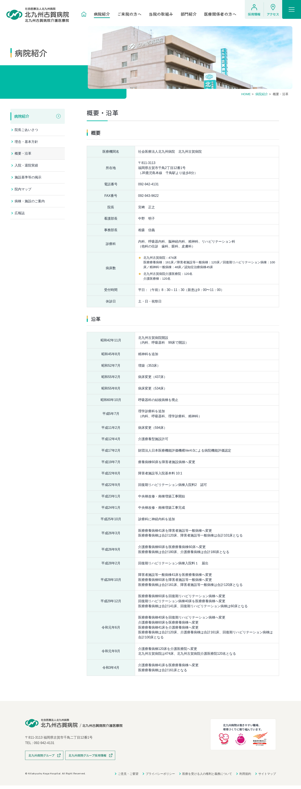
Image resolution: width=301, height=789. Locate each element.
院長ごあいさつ (26, 130)
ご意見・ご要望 (128, 777)
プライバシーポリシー (160, 777)
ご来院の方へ (129, 14)
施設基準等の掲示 (28, 177)
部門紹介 (189, 14)
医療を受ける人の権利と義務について (207, 777)
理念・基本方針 (26, 141)
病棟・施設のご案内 (30, 202)
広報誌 (20, 213)
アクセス (273, 14)
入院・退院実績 (26, 166)
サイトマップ (267, 777)
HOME (246, 94)
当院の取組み (161, 14)
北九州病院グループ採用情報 (87, 759)
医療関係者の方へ (220, 14)
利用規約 (245, 777)
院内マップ (23, 190)
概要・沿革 (23, 153)
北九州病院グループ (41, 759)
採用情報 (254, 14)
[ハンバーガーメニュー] (291, 9)
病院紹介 (102, 14)
